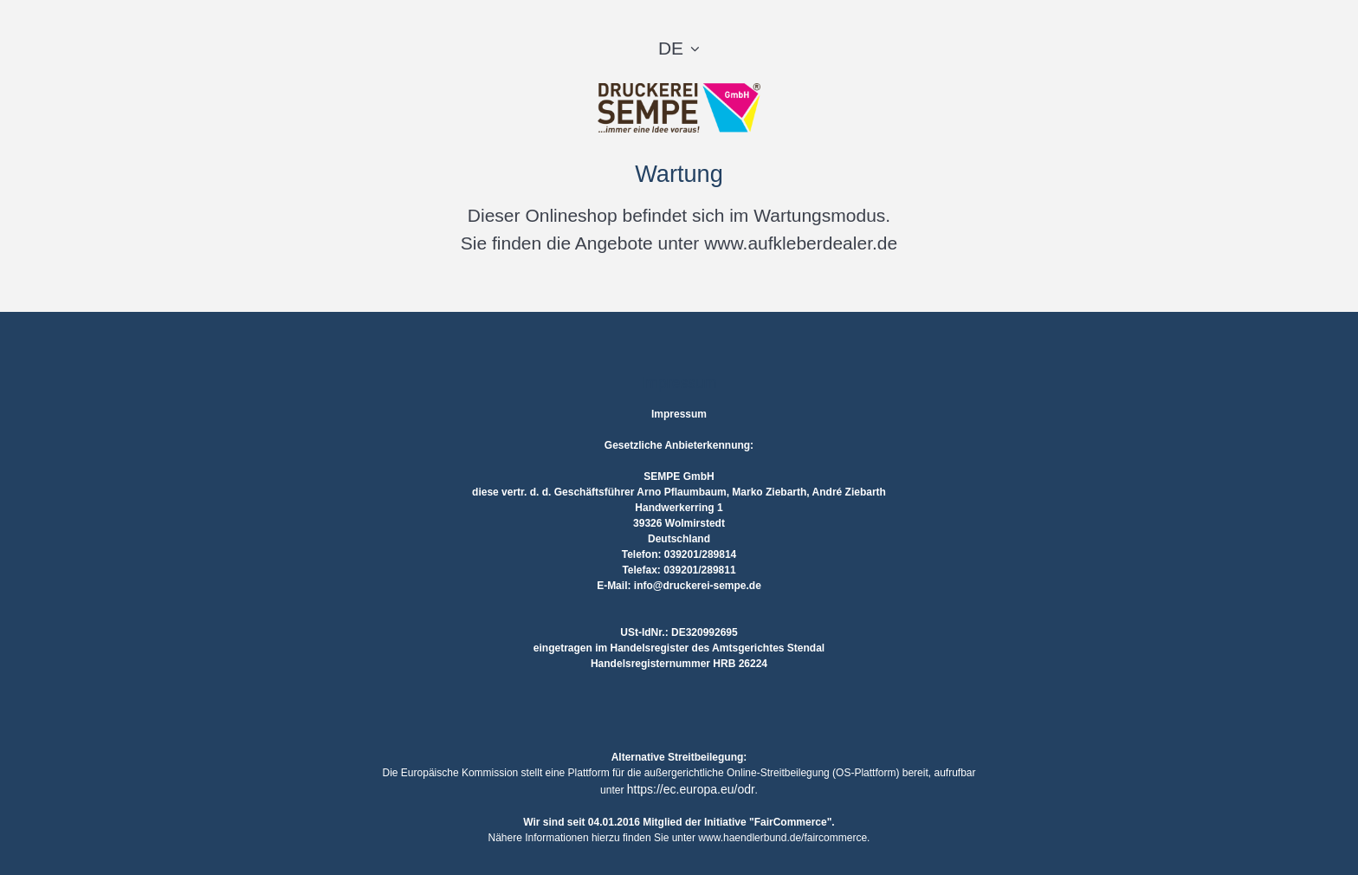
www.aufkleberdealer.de (800, 243)
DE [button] (670, 48)
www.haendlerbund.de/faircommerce (782, 838)
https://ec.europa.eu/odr (691, 789)
